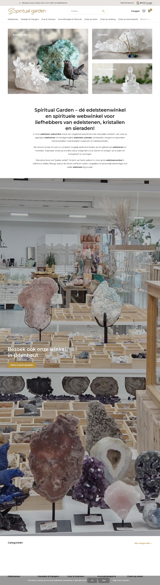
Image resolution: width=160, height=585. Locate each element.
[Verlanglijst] (143, 11)
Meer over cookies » (121, 580)
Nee (104, 580)
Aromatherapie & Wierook (70, 19)
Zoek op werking (108, 19)
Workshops (145, 19)
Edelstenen (13, 19)
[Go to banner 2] (122, 44)
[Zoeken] (87, 11)
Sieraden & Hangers (30, 19)
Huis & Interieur (48, 19)
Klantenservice (127, 3)
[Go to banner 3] (122, 78)
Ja (92, 580)
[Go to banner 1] (48, 61)
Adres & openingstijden (21, 365)
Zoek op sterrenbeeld (128, 19)
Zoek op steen (91, 19)
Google (149, 3)
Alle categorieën (142, 543)
